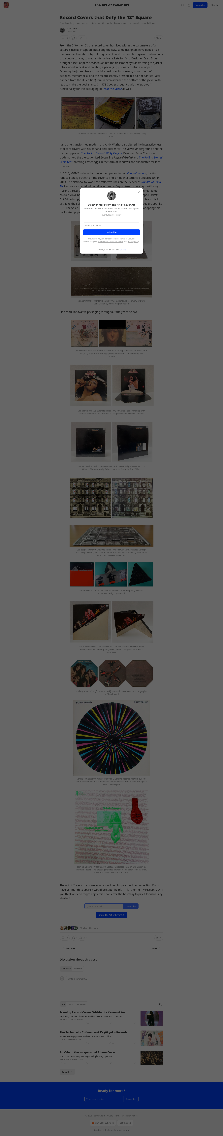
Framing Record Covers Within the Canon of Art (92, 1012)
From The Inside (112, 89)
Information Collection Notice (110, 241)
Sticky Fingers (114, 153)
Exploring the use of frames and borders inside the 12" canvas (91, 1016)
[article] (111, 1018)
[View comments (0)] (74, 38)
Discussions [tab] (81, 1004)
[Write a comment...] (114, 983)
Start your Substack (102, 1122)
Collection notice (130, 1115)
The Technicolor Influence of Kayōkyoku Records (93, 1032)
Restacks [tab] (78, 968)
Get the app (125, 1122)
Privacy (110, 1115)
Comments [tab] (66, 968)
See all (67, 1071)
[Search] (182, 5)
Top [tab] (63, 1004)
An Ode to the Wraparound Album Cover (87, 1052)
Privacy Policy (133, 241)
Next (156, 948)
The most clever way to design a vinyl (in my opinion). (86, 1056)
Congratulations (136, 173)
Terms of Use (125, 238)
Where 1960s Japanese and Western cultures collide (85, 1036)
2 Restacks (93, 928)
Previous (68, 948)
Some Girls (66, 162)
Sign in (214, 5)
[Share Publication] (189, 5)
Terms (117, 1115)
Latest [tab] (70, 1004)
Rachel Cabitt (73, 29)
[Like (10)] (65, 38)
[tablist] (72, 969)
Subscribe (200, 5)
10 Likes (83, 928)
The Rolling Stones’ (93, 153)
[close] (139, 192)
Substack (98, 1130)
